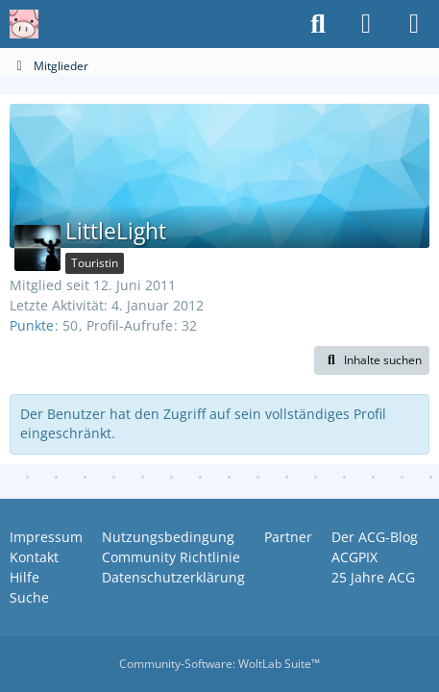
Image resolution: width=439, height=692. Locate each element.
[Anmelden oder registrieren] (366, 24)
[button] (371, 360)
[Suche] (318, 24)
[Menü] (414, 24)
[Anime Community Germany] (24, 24)
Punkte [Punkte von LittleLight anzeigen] (32, 325)
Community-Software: (219, 663)
